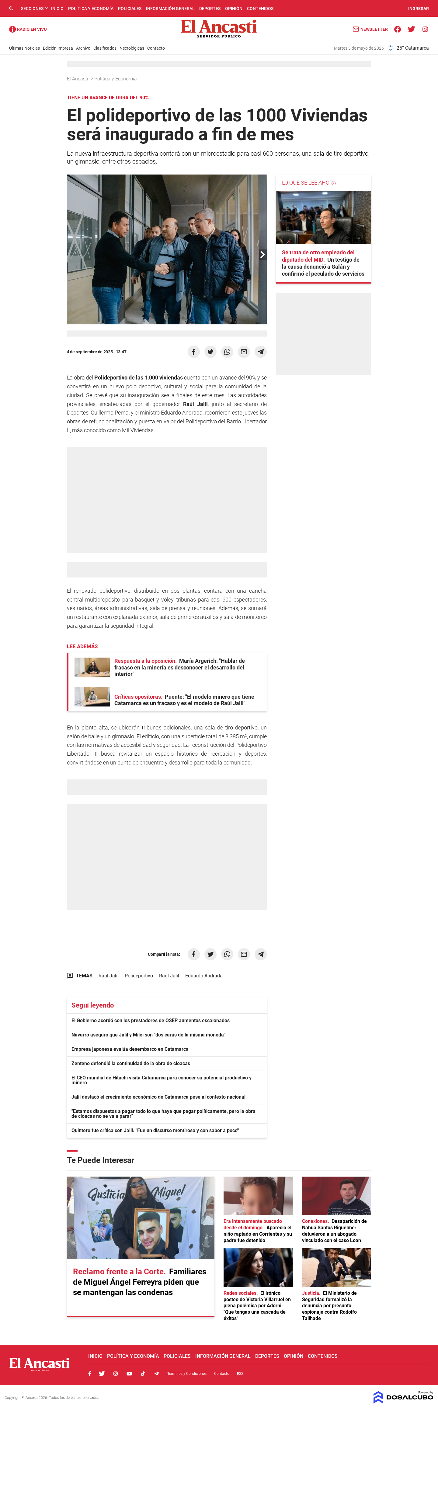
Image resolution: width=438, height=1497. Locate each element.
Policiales (129, 8)
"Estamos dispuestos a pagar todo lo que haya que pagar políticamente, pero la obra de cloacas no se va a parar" (163, 1113)
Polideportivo (139, 976)
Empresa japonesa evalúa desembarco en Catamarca (130, 1049)
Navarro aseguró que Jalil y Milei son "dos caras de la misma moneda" (148, 1035)
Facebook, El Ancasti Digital (89, 1373)
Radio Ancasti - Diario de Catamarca (28, 29)
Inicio (57, 8)
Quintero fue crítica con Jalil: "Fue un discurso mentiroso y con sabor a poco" (155, 1130)
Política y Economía (90, 8)
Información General (170, 8)
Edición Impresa (58, 48)
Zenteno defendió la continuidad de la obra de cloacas (130, 1063)
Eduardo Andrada (204, 976)
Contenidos (260, 8)
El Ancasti (78, 79)
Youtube (129, 1373)
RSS (240, 1374)
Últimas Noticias (24, 48)
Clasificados (104, 48)
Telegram (157, 1373)
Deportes (210, 8)
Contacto (156, 48)
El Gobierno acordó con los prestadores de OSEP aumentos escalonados (150, 1020)
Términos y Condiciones (187, 1374)
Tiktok (143, 1373)
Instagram (116, 1373)
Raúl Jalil (109, 976)
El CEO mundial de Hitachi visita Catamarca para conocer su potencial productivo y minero (161, 1080)
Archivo (83, 48)
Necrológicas (132, 48)
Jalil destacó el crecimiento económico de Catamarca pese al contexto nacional (158, 1097)
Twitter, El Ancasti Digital (102, 1373)
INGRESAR (418, 8)
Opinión (233, 8)
